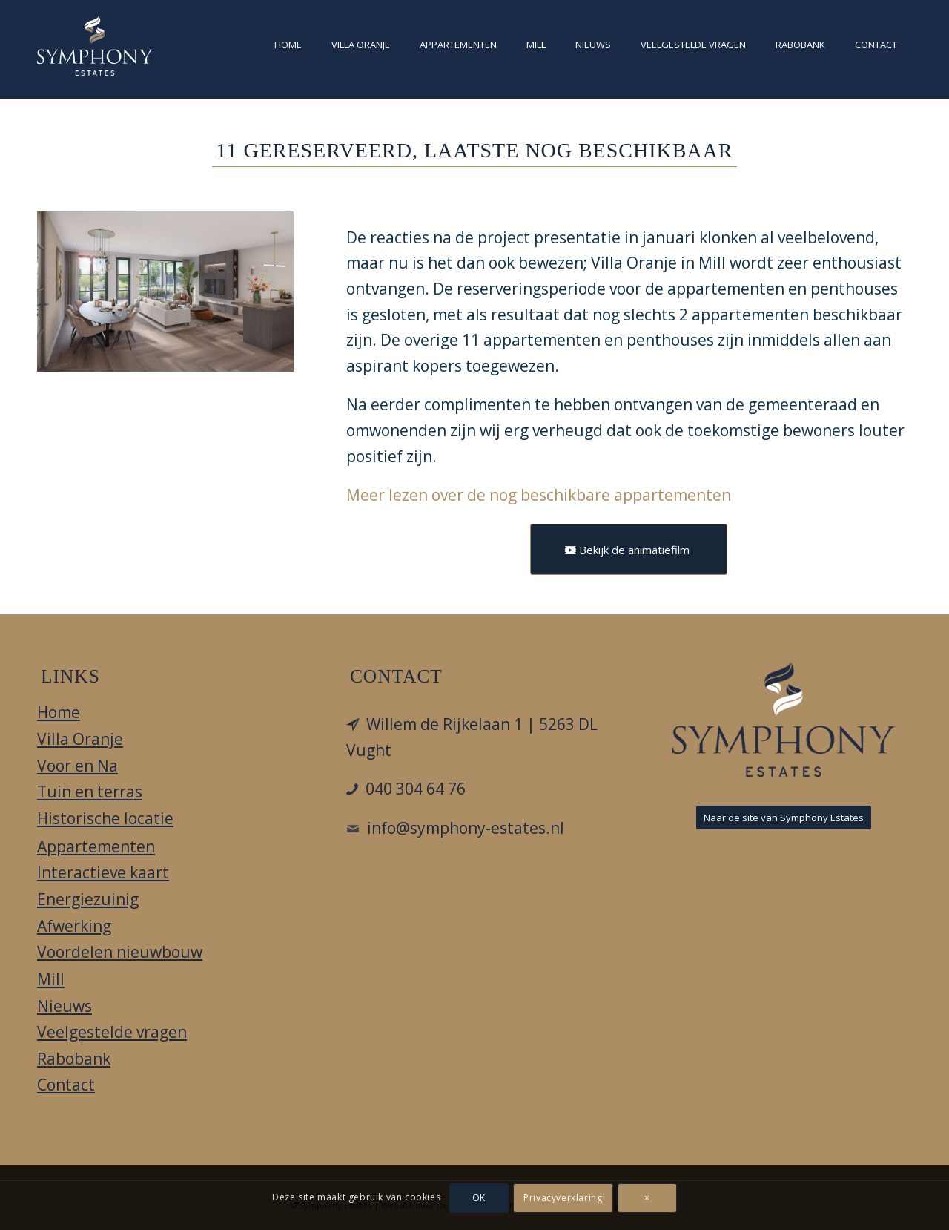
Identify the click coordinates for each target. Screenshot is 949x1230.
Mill (51, 979)
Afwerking (74, 925)
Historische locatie (105, 818)
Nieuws (64, 1006)
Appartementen (96, 846)
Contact (66, 1084)
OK (479, 1197)
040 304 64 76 (416, 788)
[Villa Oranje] (95, 46)
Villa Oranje (80, 739)
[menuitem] (288, 49)
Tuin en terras (89, 791)
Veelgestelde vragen (112, 1032)
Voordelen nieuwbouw (119, 951)
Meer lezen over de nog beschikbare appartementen (538, 494)
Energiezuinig (88, 899)
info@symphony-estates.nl (465, 828)
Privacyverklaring (562, 1197)
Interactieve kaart (103, 872)
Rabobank (73, 1058)
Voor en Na (77, 765)
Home (58, 712)
